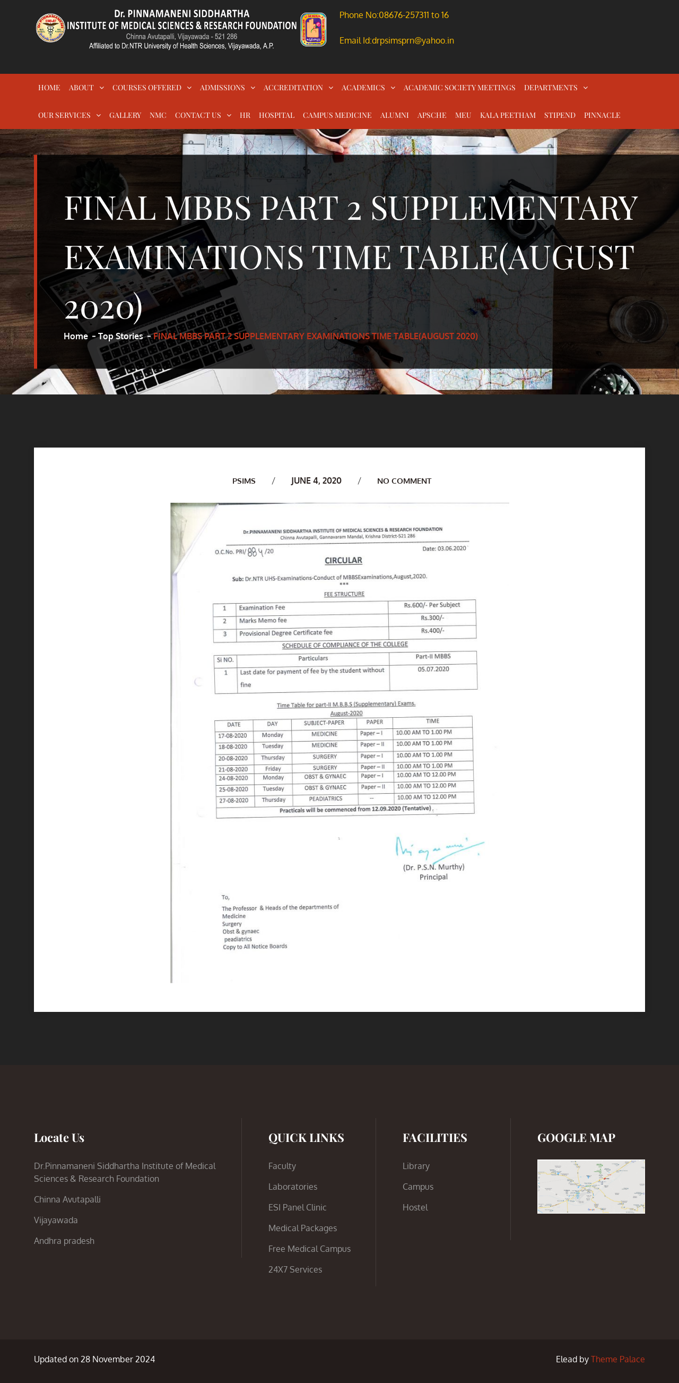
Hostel (415, 1207)
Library (416, 1166)
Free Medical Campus (309, 1248)
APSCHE (432, 115)
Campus (418, 1186)
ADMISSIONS (222, 87)
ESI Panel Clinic (297, 1207)
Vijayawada (56, 1220)
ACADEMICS (363, 87)
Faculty (282, 1166)
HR (245, 115)
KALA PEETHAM (508, 115)
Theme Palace (618, 1359)
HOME (49, 87)
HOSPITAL (276, 115)
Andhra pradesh (64, 1240)
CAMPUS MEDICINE (337, 115)
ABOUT (81, 87)
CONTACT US (198, 115)
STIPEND (560, 115)
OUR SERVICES (64, 115)
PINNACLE (602, 115)
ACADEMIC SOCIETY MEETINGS (460, 87)
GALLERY (125, 115)
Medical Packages (302, 1228)
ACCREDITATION (293, 87)
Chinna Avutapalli (67, 1199)
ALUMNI (394, 115)
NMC (158, 115)
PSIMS (241, 480)
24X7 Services (295, 1269)
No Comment (405, 480)
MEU (463, 115)
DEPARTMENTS (551, 87)
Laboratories (292, 1186)
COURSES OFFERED (146, 87)
